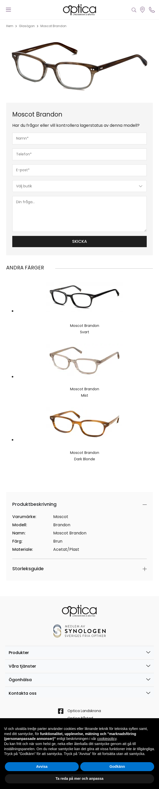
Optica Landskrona (84, 710)
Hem (9, 26)
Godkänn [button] (117, 766)
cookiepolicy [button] (106, 739)
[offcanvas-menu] (8, 10)
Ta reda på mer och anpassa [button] (79, 778)
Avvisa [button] (42, 766)
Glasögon (27, 26)
